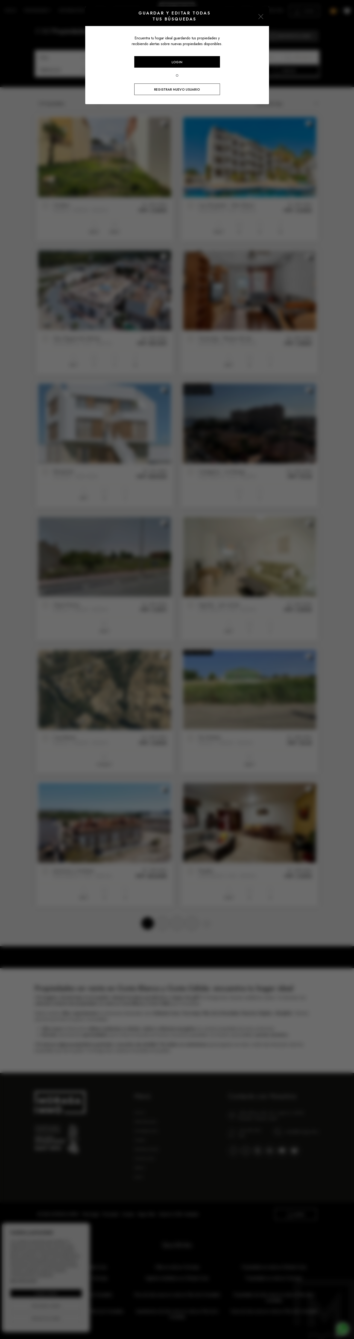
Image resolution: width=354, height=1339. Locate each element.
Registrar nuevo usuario (177, 89)
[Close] (260, 16)
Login (177, 62)
